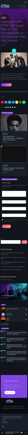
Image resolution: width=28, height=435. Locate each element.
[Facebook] (3, 426)
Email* (3, 205)
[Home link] (10, 6)
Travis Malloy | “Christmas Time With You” (11, 269)
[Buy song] (25, 309)
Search (2, 238)
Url (2, 212)
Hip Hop (3, 17)
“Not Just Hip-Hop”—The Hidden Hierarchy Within (13, 266)
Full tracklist (4, 324)
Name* (3, 198)
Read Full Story (6, 84)
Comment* (4, 189)
